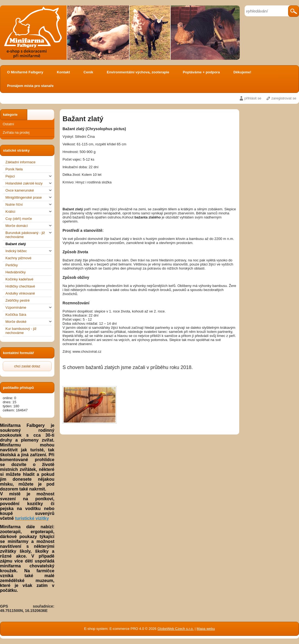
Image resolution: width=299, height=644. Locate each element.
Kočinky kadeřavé (19, 279)
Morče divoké (28, 322)
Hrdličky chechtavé (20, 286)
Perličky (11, 265)
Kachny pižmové (18, 258)
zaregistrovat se (283, 98)
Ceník (88, 72)
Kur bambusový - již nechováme (20, 331)
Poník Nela (14, 169)
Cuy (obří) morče (18, 219)
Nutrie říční (28, 204)
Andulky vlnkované (20, 293)
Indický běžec (28, 251)
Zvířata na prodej (16, 132)
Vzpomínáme (28, 307)
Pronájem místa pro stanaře (30, 86)
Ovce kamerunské (28, 190)
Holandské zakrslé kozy (28, 183)
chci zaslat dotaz (27, 366)
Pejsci (28, 176)
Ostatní (8, 124)
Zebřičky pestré (17, 300)
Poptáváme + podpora (201, 72)
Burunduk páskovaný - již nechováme (28, 235)
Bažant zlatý (15, 244)
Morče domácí (28, 226)
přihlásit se (252, 98)
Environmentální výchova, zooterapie (138, 72)
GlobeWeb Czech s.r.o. (175, 629)
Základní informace (20, 162)
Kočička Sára (15, 314)
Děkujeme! (242, 72)
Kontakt (63, 72)
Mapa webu (206, 629)
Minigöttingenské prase (28, 197)
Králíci (28, 212)
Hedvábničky (15, 272)
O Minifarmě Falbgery (25, 72)
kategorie (10, 115)
